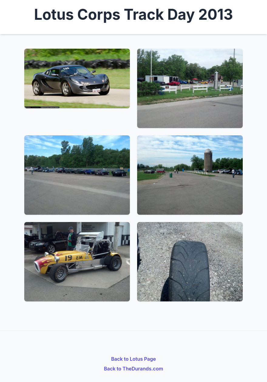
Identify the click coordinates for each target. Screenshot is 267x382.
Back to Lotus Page (133, 359)
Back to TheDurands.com (133, 369)
